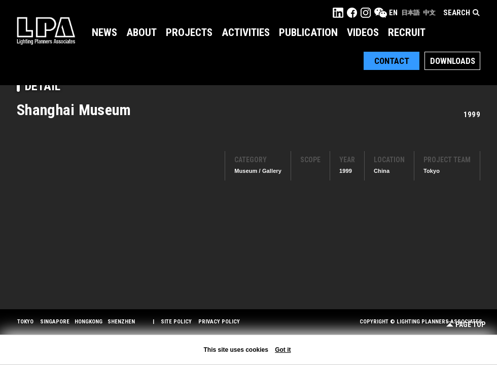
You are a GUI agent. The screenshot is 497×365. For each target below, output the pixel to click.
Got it (283, 349)
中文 (429, 12)
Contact (391, 61)
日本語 (410, 12)
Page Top (465, 324)
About (141, 32)
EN (393, 12)
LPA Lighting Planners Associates (46, 30)
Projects (189, 32)
